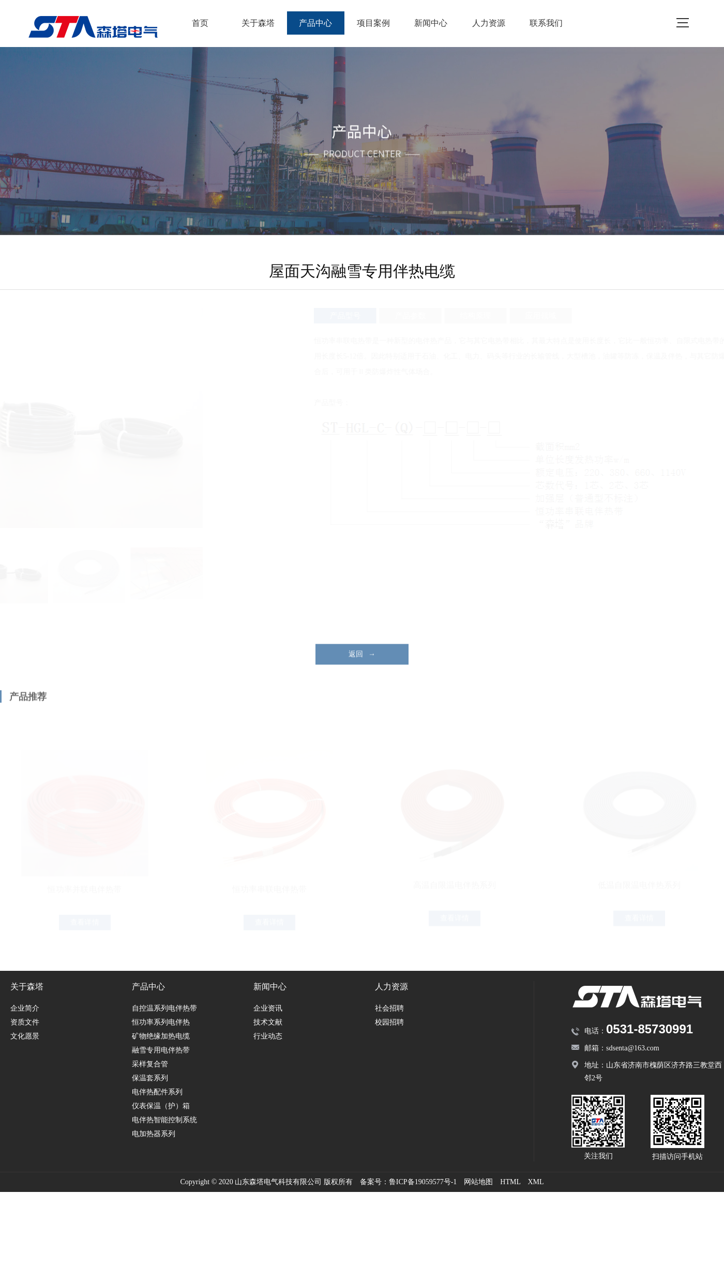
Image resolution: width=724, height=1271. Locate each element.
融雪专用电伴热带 (161, 1050)
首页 (200, 23)
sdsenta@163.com (632, 1048)
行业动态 (267, 1036)
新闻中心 (430, 23)
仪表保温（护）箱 (161, 1106)
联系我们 (546, 23)
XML (535, 1182)
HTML (510, 1182)
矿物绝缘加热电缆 (161, 1036)
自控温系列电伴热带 (164, 1008)
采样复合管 (150, 1064)
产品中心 (315, 23)
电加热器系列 (153, 1134)
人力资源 (488, 23)
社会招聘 (389, 1008)
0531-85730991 (649, 1029)
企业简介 (24, 1008)
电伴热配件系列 (157, 1092)
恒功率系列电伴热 (161, 1022)
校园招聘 (389, 1022)
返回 (362, 670)
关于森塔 (258, 23)
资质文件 (24, 1022)
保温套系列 (150, 1078)
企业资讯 (267, 1008)
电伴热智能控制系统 (164, 1120)
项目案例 (373, 23)
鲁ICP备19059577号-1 (423, 1182)
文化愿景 (24, 1036)
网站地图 (478, 1182)
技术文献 (267, 1022)
